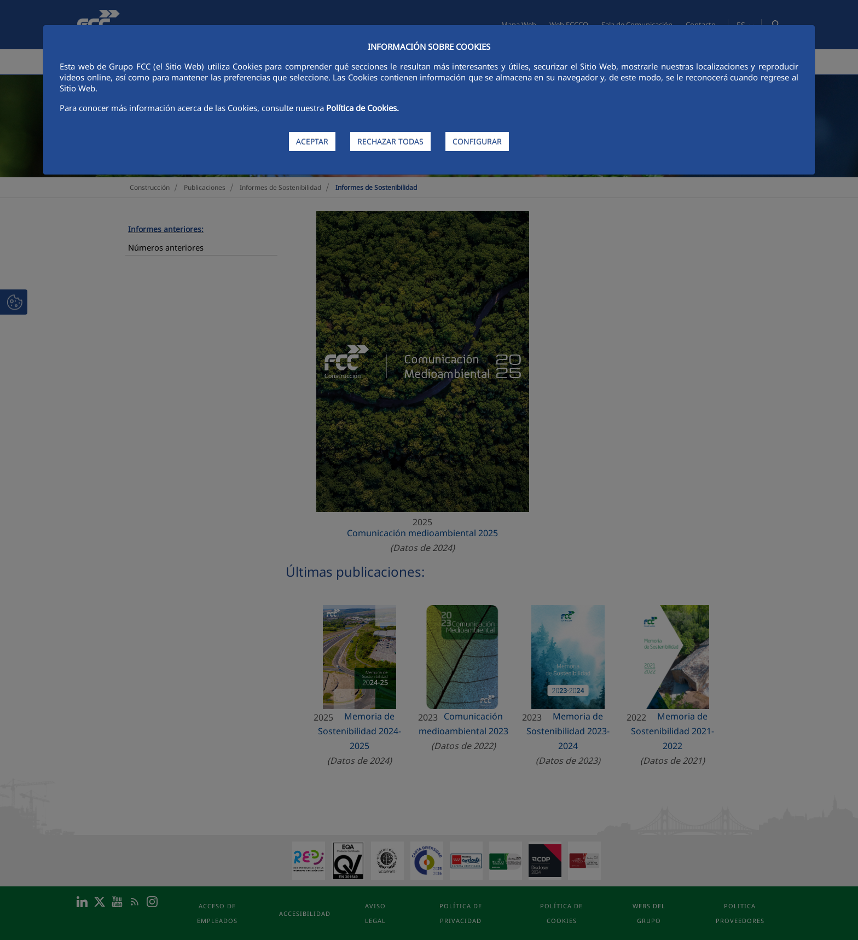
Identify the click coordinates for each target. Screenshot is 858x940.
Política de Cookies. (362, 107)
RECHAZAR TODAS (390, 141)
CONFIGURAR (477, 141)
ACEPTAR (312, 141)
